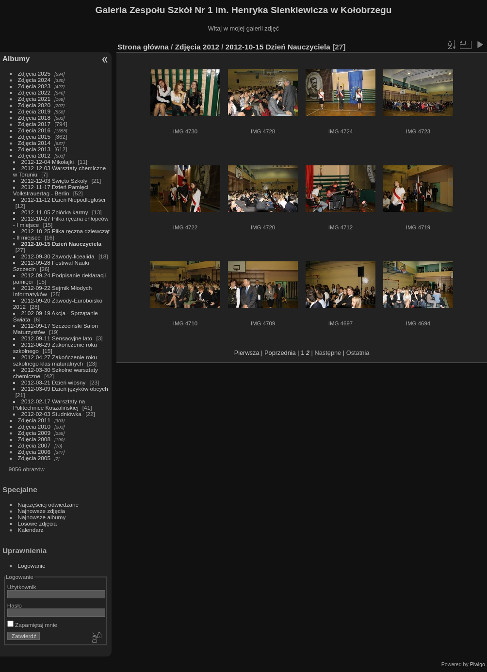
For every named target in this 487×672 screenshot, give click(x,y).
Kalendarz (31, 530)
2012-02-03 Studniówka (52, 414)
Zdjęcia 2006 (34, 451)
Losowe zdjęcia (37, 523)
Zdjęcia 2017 (34, 124)
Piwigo (477, 664)
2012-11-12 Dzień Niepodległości (63, 199)
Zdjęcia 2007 (34, 445)
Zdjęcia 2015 (34, 136)
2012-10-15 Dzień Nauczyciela (61, 243)
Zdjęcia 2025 (34, 73)
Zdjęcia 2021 (34, 99)
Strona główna (143, 47)
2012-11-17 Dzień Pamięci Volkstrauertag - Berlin (50, 190)
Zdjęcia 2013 (34, 149)
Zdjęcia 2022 (34, 92)
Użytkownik (21, 587)
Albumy (16, 58)
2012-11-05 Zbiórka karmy (54, 212)
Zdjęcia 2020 (34, 105)
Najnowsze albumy (42, 517)
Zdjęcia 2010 (34, 426)
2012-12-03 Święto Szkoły (54, 180)
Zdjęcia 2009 (34, 433)
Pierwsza (247, 352)
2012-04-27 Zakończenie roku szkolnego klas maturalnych (55, 360)
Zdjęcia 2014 (34, 143)
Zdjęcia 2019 (34, 111)
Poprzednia (280, 352)
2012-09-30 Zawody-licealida (58, 256)
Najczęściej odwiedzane (48, 504)
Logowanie (32, 565)
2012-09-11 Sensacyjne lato (57, 338)
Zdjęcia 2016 (34, 130)
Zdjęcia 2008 (34, 439)
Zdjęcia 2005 (34, 458)
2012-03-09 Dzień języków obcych (64, 388)
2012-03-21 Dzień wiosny (53, 382)
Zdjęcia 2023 (34, 86)
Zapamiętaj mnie (32, 625)
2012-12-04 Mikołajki (48, 162)
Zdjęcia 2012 (34, 155)
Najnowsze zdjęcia (41, 511)
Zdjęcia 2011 (34, 420)
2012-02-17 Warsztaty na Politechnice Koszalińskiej (49, 404)
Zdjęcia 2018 (34, 117)
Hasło (14, 605)
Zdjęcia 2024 (34, 80)
